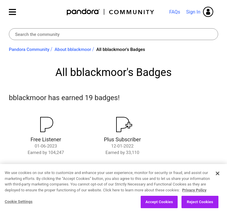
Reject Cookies (200, 204)
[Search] (113, 34)
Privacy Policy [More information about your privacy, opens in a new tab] (194, 192)
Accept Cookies (159, 204)
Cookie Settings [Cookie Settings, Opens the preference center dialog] (19, 204)
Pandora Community (110, 11)
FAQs (174, 12)
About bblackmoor (73, 49)
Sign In (193, 12)
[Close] (217, 175)
